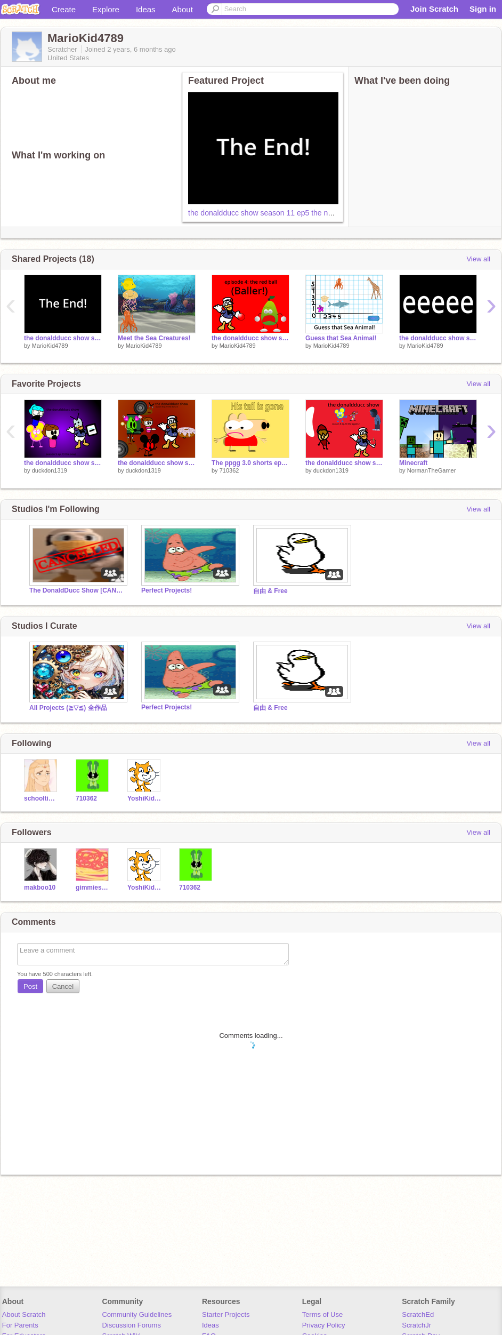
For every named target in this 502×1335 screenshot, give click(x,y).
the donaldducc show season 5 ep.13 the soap (63, 463)
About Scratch (24, 1314)
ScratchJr (416, 1325)
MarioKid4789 (50, 345)
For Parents (20, 1325)
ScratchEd (418, 1314)
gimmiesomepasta (93, 887)
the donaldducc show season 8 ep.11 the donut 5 (157, 463)
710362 (229, 470)
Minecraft (413, 463)
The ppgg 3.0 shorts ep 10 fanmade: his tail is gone (250, 463)
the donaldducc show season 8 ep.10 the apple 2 (344, 463)
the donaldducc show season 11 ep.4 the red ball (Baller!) (250, 338)
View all (478, 259)
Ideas (146, 9)
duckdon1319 (49, 470)
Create (64, 9)
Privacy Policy (323, 1325)
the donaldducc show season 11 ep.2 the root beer (438, 338)
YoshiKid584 (145, 798)
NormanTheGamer (431, 470)
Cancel (63, 986)
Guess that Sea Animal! (340, 338)
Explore (105, 9)
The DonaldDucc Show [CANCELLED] (77, 590)
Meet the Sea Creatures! (154, 338)
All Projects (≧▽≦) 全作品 (68, 708)
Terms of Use (322, 1314)
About (182, 9)
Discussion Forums (131, 1325)
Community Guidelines (137, 1314)
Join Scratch (434, 8)
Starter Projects (226, 1314)
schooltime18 (42, 798)
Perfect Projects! (166, 590)
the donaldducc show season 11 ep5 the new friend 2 (276, 213)
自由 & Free (270, 591)
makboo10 (39, 887)
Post (30, 986)
